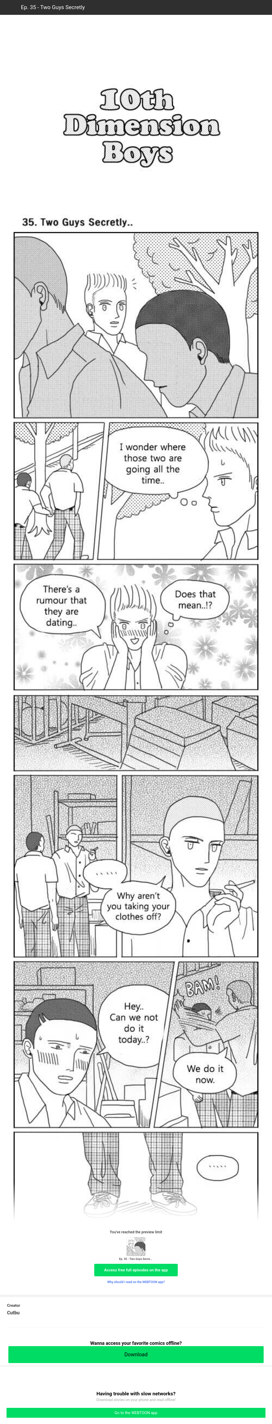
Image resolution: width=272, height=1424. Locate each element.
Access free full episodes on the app (136, 1270)
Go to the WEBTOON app (136, 1412)
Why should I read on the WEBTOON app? (136, 1282)
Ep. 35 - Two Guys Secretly (53, 7)
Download (135, 1354)
